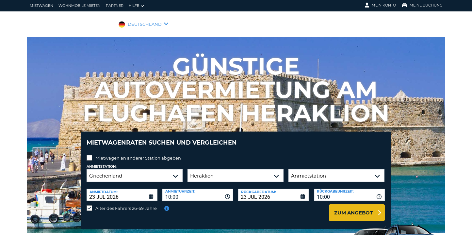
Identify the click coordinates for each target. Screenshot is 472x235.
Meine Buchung (422, 5)
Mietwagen (41, 5)
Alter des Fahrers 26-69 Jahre (126, 203)
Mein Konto (380, 5)
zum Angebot (353, 208)
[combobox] (198, 190)
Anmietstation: (102, 162)
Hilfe (136, 5)
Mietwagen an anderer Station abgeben (138, 153)
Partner (114, 5)
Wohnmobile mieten (79, 5)
